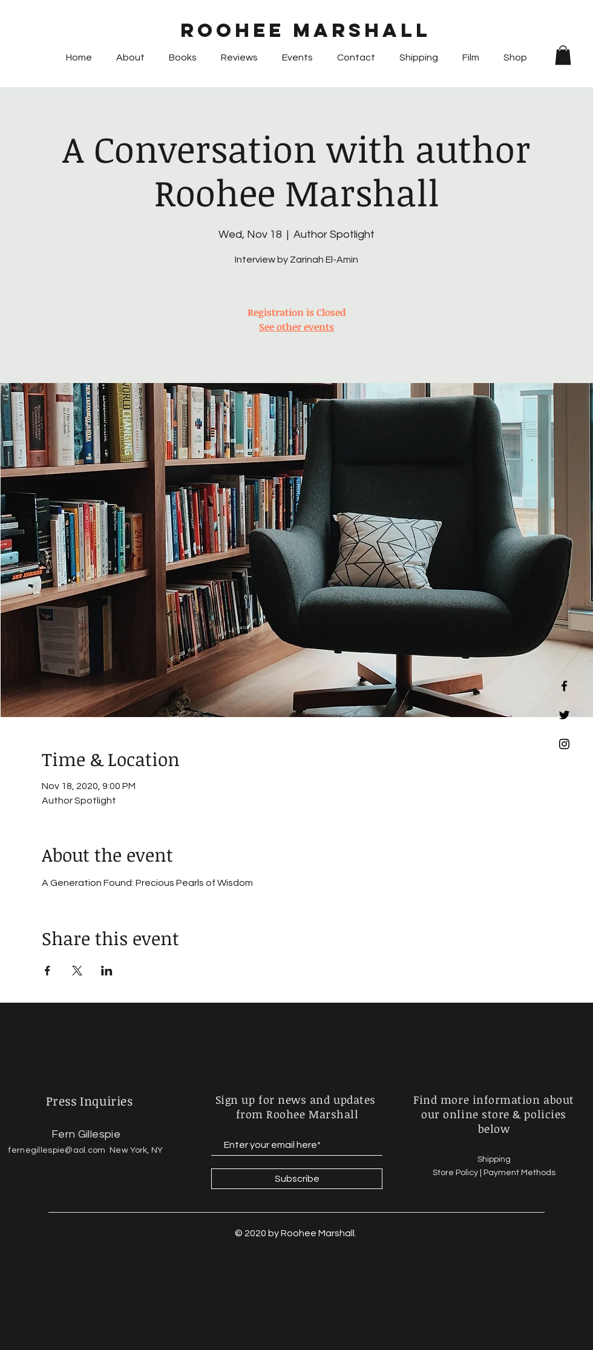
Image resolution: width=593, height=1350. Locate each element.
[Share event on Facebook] (47, 970)
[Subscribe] (296, 1178)
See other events (296, 326)
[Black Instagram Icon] (564, 744)
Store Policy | (458, 1172)
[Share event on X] (77, 970)
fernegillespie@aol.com (56, 1150)
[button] (563, 55)
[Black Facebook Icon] (564, 686)
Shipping (495, 1159)
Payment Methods (519, 1172)
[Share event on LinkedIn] (107, 970)
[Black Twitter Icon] (564, 715)
